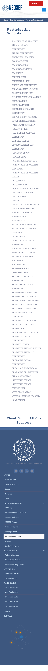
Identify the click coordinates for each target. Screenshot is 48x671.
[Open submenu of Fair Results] (43, 583)
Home (6, 20)
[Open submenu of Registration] (43, 551)
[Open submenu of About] (43, 475)
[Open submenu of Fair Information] (43, 503)
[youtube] (32, 471)
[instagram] (21, 471)
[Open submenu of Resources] (43, 569)
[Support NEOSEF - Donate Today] (36, 3)
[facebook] (16, 471)
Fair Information (17, 20)
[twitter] (27, 471)
